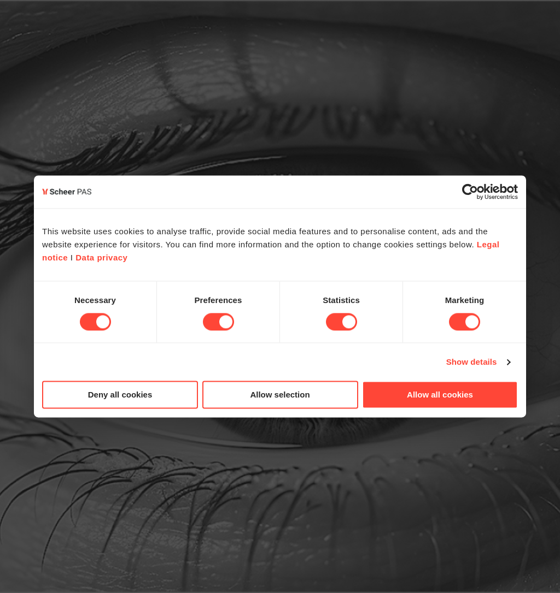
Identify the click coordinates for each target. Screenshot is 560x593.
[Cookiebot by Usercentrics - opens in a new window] (470, 191)
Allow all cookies (440, 395)
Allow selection (280, 395)
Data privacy (101, 257)
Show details (471, 361)
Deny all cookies (120, 395)
